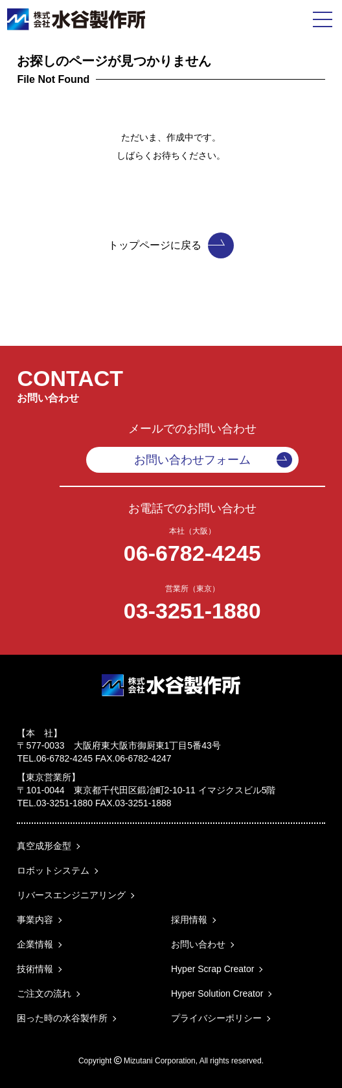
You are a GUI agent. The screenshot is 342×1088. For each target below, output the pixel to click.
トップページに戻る (171, 245)
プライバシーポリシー (216, 1018)
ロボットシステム (53, 870)
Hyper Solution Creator (217, 993)
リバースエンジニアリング (71, 895)
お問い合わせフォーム (213, 460)
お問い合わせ (198, 944)
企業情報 (35, 944)
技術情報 (35, 969)
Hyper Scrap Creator (212, 969)
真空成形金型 (44, 846)
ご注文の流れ (44, 993)
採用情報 (189, 919)
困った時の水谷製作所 (62, 1018)
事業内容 (35, 919)
